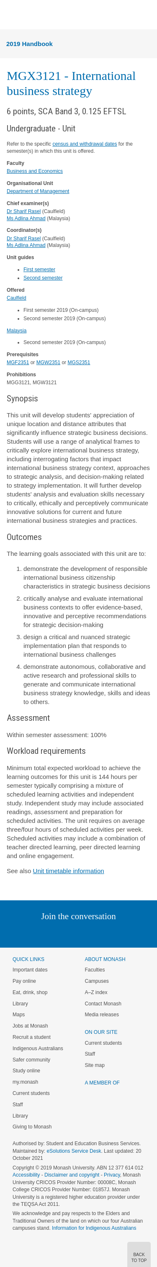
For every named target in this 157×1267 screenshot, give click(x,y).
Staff (18, 1105)
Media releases (102, 1015)
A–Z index (96, 992)
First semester (39, 269)
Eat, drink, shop (30, 992)
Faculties (95, 970)
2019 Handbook (29, 43)
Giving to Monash (32, 1127)
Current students (31, 1093)
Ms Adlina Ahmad (26, 218)
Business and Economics (35, 171)
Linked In (36, 933)
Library (20, 1004)
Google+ (84, 933)
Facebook (70, 933)
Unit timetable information (68, 870)
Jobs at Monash (30, 1026)
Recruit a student (32, 1037)
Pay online (24, 981)
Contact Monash (103, 1004)
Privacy (112, 1175)
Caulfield (16, 298)
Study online (26, 1071)
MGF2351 (18, 362)
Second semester (42, 278)
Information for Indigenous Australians (94, 1228)
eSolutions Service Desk (73, 1151)
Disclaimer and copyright (71, 1175)
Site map (95, 1065)
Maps (19, 1015)
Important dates (30, 970)
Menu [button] (11, 15)
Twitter (54, 933)
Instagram (19, 933)
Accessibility (26, 1175)
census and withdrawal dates (84, 144)
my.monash (25, 1082)
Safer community (31, 1060)
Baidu (136, 933)
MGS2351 (78, 362)
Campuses (97, 981)
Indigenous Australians (38, 1048)
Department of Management (38, 191)
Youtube (118, 933)
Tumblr (102, 933)
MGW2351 (48, 362)
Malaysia (16, 331)
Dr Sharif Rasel (24, 211)
